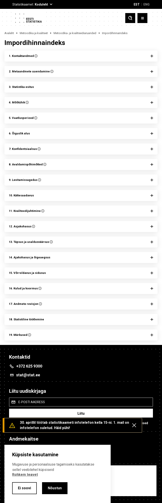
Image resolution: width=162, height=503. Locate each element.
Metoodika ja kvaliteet (34, 33)
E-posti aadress (31, 402)
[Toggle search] (130, 18)
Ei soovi (24, 488)
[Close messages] (134, 425)
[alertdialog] (57, 474)
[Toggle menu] (142, 18)
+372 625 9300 (29, 366)
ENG (146, 4)
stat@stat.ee (28, 375)
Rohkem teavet (25, 474)
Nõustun (55, 488)
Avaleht (9, 33)
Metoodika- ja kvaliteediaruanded (75, 33)
